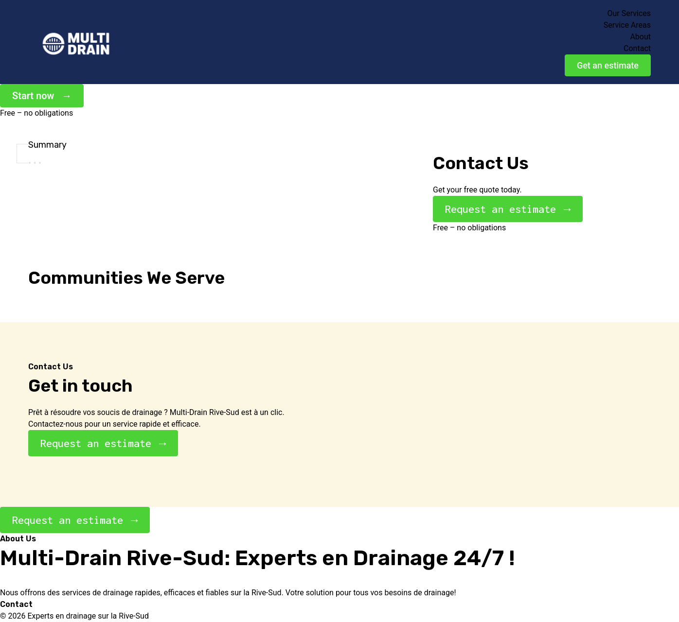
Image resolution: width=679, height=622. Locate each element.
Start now (33, 96)
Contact (637, 48)
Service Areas (627, 25)
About (640, 36)
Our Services (629, 13)
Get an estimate (608, 65)
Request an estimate (500, 209)
